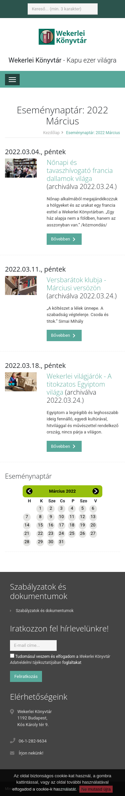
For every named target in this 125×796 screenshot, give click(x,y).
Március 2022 (62, 491)
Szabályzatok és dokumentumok (41, 610)
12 (82, 516)
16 (50, 524)
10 (61, 516)
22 (40, 533)
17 (61, 524)
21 (26, 533)
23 (50, 533)
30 (50, 541)
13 (93, 516)
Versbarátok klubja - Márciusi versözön (76, 283)
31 (61, 541)
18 (71, 524)
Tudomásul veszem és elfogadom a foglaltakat (60, 659)
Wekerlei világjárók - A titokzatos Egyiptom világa (79, 384)
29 (40, 541)
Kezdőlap (51, 132)
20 (93, 524)
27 (93, 533)
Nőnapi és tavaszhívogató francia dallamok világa (80, 170)
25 (71, 533)
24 (61, 533)
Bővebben (63, 238)
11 (71, 516)
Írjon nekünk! (31, 753)
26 (82, 533)
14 (26, 524)
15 (40, 524)
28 (26, 541)
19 (82, 524)
